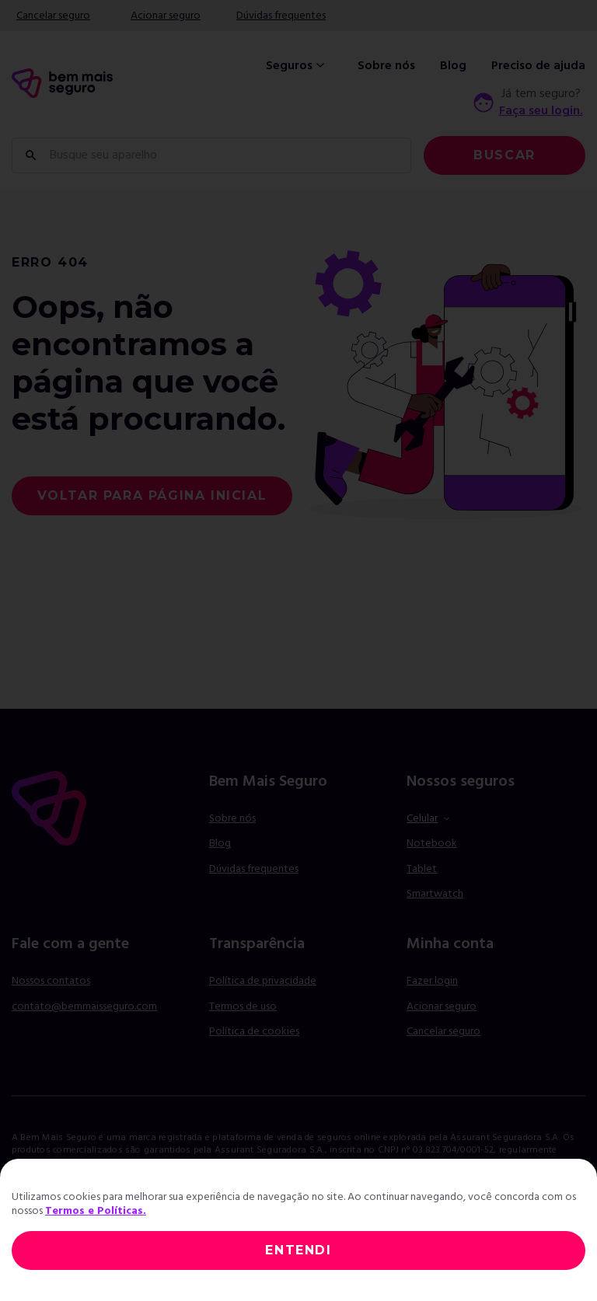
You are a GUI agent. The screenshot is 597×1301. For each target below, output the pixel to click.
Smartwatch (435, 894)
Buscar (504, 155)
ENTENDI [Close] (298, 1250)
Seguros (297, 66)
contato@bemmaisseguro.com (84, 1007)
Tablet (422, 869)
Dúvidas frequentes (281, 16)
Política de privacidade (262, 981)
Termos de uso (243, 1007)
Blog (453, 66)
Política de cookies (254, 1032)
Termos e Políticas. (95, 1211)
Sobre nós (386, 66)
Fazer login (432, 981)
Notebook (432, 844)
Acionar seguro (166, 16)
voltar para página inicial (152, 495)
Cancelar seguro (53, 16)
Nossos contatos (51, 981)
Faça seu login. (541, 111)
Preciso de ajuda (538, 66)
